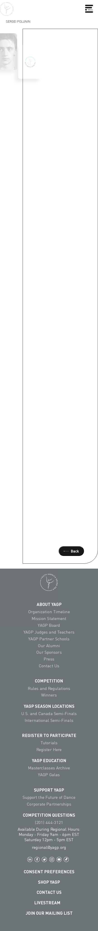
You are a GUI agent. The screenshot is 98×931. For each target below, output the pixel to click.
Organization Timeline (49, 611)
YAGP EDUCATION (49, 760)
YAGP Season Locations (49, 706)
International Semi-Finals (49, 720)
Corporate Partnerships (49, 804)
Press (49, 658)
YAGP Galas (49, 774)
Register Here (49, 749)
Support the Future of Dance (49, 797)
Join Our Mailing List (49, 913)
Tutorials (49, 742)
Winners (49, 694)
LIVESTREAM (49, 902)
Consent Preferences (49, 871)
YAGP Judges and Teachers (49, 631)
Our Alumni (49, 645)
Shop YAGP (49, 882)
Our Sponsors (49, 652)
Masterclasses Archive (49, 767)
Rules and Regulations (49, 688)
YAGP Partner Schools (48, 638)
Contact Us (49, 665)
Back (71, 551)
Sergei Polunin (18, 20)
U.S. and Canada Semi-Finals (49, 713)
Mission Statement (49, 618)
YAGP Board (49, 625)
